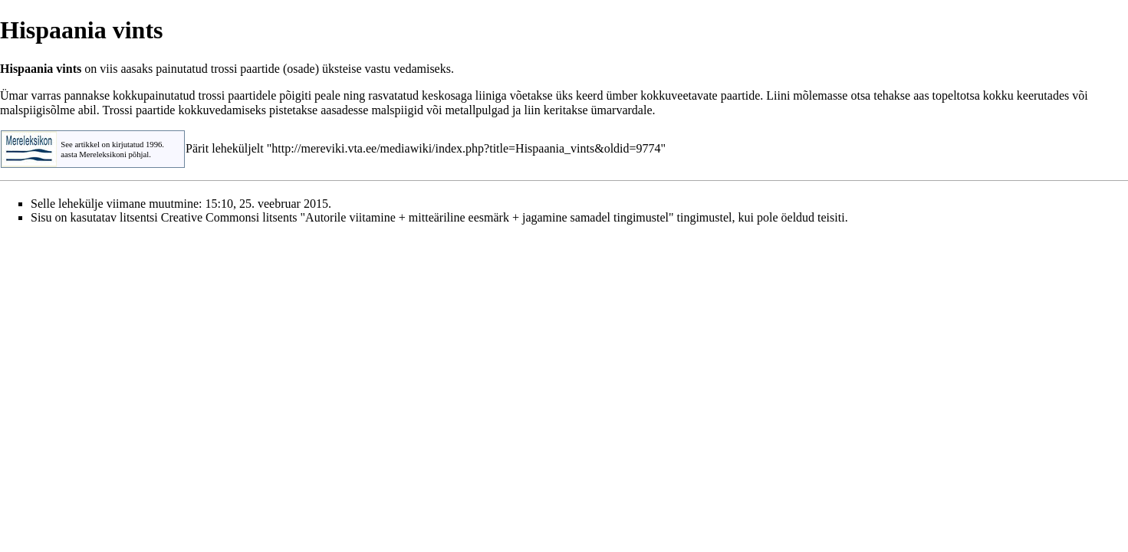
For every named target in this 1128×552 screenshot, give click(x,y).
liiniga (491, 95)
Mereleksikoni (103, 154)
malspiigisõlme (37, 110)
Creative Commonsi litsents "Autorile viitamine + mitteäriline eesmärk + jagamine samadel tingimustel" (417, 217)
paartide (260, 68)
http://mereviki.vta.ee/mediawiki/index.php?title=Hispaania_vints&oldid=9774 (465, 148)
